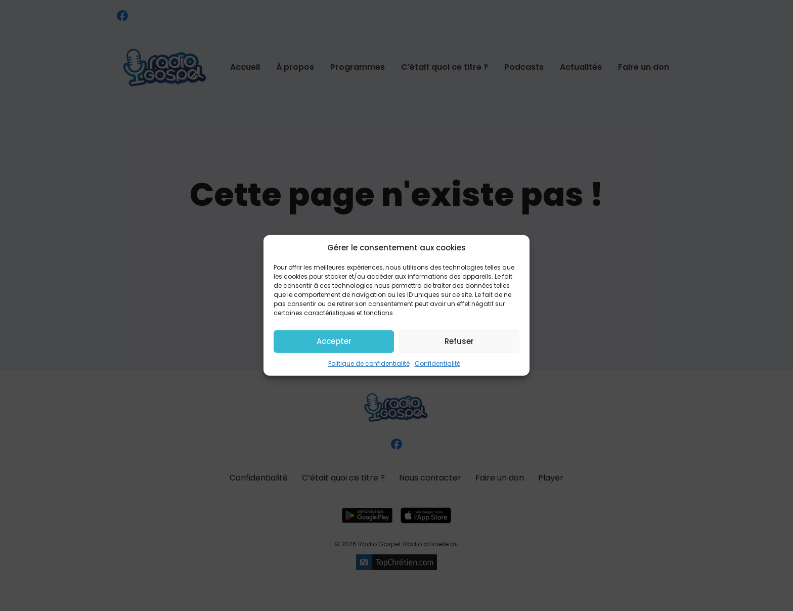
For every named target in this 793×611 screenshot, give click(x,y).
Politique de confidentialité (369, 363)
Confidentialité (437, 363)
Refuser (459, 341)
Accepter (334, 341)
